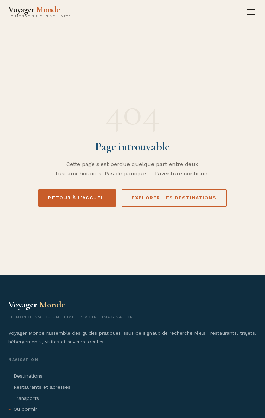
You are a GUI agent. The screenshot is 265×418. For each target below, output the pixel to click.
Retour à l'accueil (77, 197)
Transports (26, 398)
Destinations (28, 376)
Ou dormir (25, 409)
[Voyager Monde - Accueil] (39, 12)
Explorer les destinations (174, 197)
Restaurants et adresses (42, 387)
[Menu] (251, 12)
